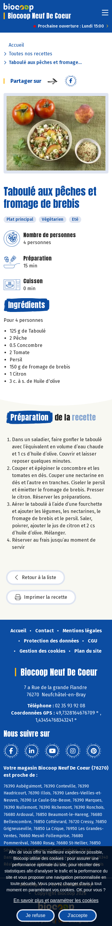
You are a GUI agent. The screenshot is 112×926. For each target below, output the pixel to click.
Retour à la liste (35, 578)
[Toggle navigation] (105, 14)
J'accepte (77, 915)
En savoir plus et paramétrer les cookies (56, 900)
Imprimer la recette (41, 597)
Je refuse (35, 915)
